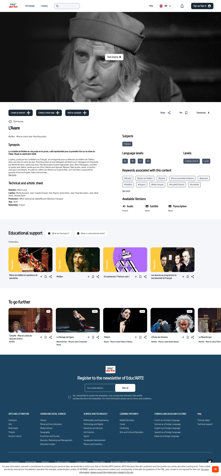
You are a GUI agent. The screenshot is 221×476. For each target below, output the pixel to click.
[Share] (166, 112)
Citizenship (124, 428)
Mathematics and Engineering (96, 420)
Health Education (127, 420)
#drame (127, 178)
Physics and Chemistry (93, 444)
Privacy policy (99, 461)
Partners (45, 461)
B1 (133, 161)
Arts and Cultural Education (131, 432)
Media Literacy (46, 428)
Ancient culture (14, 436)
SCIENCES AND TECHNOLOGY (96, 414)
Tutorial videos (203, 420)
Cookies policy (82, 461)
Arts (10, 424)
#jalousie (204, 178)
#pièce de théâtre (145, 178)
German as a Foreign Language (167, 424)
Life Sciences (89, 432)
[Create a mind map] (49, 113)
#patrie (161, 178)
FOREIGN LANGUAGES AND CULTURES (170, 414)
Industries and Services (93, 428)
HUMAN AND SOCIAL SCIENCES (53, 414)
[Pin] (184, 112)
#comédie (194, 184)
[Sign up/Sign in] (202, 6)
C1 (140, 161)
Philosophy (13, 428)
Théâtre (127, 143)
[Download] (203, 112)
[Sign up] (125, 388)
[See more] (12, 175)
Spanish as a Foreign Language (167, 432)
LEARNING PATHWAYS (129, 414)
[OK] (215, 469)
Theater (11, 432)
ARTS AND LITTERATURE (18, 414)
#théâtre (128, 184)
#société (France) (176, 184)
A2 (148, 161)
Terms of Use (30, 461)
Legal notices (14, 461)
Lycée (206, 161)
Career (122, 424)
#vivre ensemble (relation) (182, 178)
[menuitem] (13, 6)
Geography (45, 432)
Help (199, 414)
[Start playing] (114, 57)
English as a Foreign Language (167, 428)
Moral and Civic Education (51, 424)
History (43, 420)
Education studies (47, 444)
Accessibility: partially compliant (124, 461)
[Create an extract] (20, 113)
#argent (141, 184)
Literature (12, 420)
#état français (157, 184)
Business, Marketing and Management (56, 440)
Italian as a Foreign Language (166, 436)
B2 (125, 161)
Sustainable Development (94, 440)
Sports (86, 436)
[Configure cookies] (62, 462)
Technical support (205, 424)
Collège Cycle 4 (191, 161)
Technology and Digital (93, 424)
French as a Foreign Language (167, 420)
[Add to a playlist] (77, 113)
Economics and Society (49, 436)
